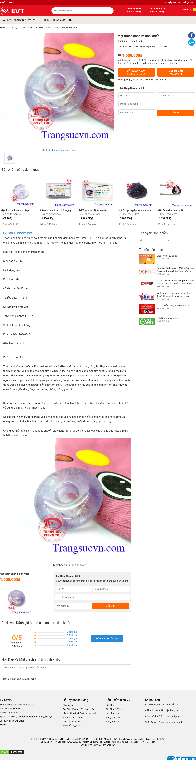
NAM (46, 20)
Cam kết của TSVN (71, 721)
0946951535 (151, 79)
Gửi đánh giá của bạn (107, 638)
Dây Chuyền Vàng (114, 709)
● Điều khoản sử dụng (168, 716)
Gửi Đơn (175, 112)
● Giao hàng (151, 704)
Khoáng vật (68, 705)
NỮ (70, 20)
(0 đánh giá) (136, 41)
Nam (11, 2)
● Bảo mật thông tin (168, 710)
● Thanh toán (151, 710)
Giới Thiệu (110, 705)
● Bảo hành (151, 716)
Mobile (3, 725)
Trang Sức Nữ (112, 721)
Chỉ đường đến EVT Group (12, 721)
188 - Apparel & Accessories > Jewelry (164, 722)
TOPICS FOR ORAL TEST (74, 717)
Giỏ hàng (187, 9)
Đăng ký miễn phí (172, 2)
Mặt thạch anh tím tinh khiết (17, 233)
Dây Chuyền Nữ (113, 713)
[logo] (20, 11)
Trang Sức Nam (113, 717)
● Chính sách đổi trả (167, 704)
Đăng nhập (188, 2)
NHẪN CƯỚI (59, 20)
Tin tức (3, 2)
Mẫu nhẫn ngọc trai (72, 725)
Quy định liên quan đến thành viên (78, 709)
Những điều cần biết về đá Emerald (79, 713)
